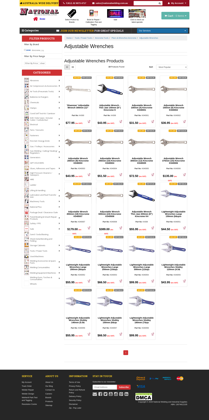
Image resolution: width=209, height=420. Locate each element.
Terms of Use (74, 382)
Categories (30, 30)
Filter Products (42, 38)
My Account (177, 3)
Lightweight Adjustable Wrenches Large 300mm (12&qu (142, 267)
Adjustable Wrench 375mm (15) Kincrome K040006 (173, 160)
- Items (175, 16)
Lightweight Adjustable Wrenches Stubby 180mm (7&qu (142, 320)
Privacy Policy (75, 386)
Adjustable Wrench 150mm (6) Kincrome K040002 (173, 107)
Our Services (145, 31)
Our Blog (49, 386)
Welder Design (28, 394)
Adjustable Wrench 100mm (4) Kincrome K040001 (141, 107)
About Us (49, 382)
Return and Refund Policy (77, 391)
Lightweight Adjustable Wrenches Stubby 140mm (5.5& (78, 320)
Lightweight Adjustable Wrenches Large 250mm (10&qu (110, 267)
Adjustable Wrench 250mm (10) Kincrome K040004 (110, 160)
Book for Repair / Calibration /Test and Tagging (93, 22)
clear (42, 63)
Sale (115, 20)
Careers (48, 394)
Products (49, 401)
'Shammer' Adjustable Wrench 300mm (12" (78, 106)
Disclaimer (73, 404)
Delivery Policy (75, 396)
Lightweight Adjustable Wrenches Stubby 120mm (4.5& (173, 267)
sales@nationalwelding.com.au (110, 3)
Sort (151, 67)
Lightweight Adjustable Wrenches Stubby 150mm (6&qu (110, 320)
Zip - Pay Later (75, 408)
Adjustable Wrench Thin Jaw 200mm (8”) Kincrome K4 (142, 213)
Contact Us (50, 390)
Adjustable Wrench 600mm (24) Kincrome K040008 (110, 213)
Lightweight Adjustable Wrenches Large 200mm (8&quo (78, 267)
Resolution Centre (29, 404)
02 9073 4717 (74, 3)
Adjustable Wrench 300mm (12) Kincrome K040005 (141, 160)
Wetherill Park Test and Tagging (29, 398)
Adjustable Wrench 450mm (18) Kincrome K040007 (78, 213)
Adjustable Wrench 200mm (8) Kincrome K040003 (78, 160)
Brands (48, 397)
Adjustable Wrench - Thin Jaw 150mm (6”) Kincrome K (110, 107)
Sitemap (48, 405)
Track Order (27, 386)
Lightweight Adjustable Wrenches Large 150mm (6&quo (173, 213)
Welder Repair (28, 390)
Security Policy (75, 400)
